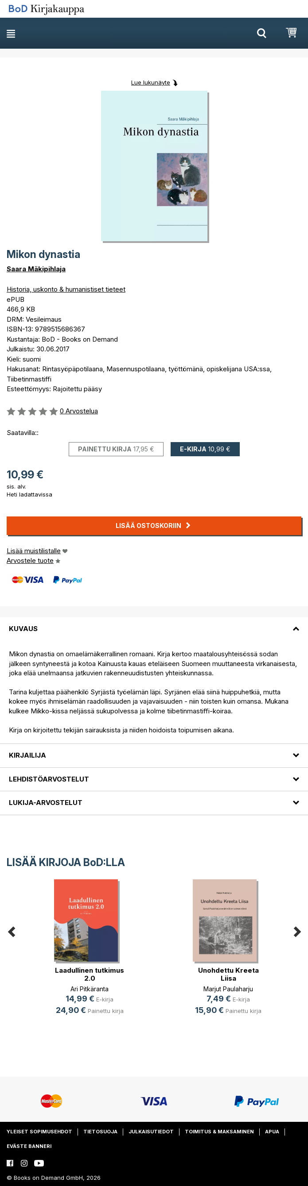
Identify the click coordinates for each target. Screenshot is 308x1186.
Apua (272, 1131)
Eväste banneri (29, 1146)
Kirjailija (27, 755)
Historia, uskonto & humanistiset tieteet (66, 289)
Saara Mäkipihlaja (36, 269)
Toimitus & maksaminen (219, 1131)
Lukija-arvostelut (45, 802)
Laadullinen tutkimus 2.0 (89, 974)
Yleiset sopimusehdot (39, 1131)
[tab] (154, 623)
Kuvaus (23, 628)
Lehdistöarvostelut (49, 779)
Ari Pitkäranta (89, 989)
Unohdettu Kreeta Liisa (228, 974)
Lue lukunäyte (150, 82)
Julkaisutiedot (151, 1131)
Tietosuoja (100, 1131)
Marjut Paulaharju (228, 989)
